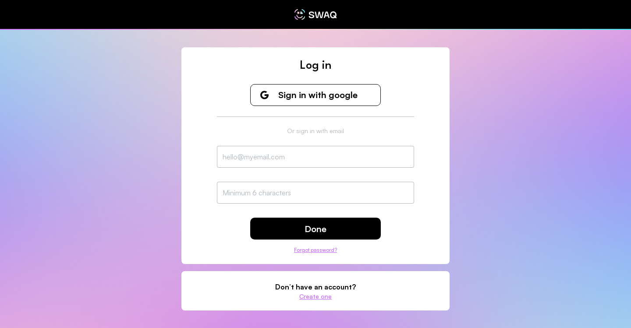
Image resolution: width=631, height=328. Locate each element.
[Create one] (315, 296)
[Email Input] (315, 157)
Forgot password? (315, 250)
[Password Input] (315, 193)
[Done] (315, 229)
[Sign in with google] (315, 95)
